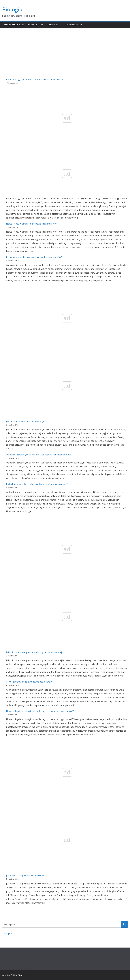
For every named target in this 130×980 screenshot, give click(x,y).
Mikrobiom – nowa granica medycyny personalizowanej (34, 652)
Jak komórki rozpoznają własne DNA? (25, 875)
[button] (59, 25)
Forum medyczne (73, 24)
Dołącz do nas (35, 24)
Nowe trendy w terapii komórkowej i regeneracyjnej (32, 223)
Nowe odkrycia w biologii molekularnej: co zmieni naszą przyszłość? (40, 711)
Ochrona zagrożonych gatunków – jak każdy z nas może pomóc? (38, 454)
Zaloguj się (7, 933)
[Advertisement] (65, 48)
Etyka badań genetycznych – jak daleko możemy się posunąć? (37, 484)
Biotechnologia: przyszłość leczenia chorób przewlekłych (34, 79)
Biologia (12, 9)
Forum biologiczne (14, 24)
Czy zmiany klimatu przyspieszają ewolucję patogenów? (34, 257)
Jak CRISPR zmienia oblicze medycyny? (25, 421)
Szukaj (124, 924)
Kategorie (53, 24)
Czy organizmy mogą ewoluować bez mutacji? (29, 681)
